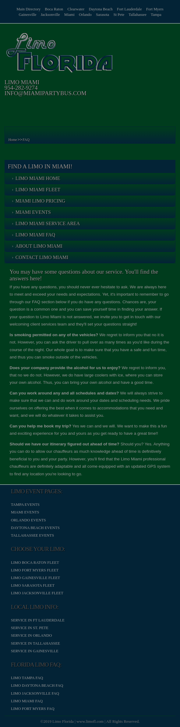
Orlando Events (28, 520)
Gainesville (27, 15)
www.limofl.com (90, 721)
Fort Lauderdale (129, 9)
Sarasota (102, 15)
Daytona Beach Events (35, 528)
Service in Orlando (31, 635)
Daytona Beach (101, 9)
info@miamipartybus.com (45, 93)
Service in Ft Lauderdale (38, 620)
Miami (69, 15)
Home (12, 140)
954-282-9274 (21, 88)
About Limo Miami (39, 246)
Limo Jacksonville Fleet (37, 593)
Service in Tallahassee (35, 643)
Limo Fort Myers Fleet (34, 570)
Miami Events (33, 212)
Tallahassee (138, 15)
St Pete (119, 15)
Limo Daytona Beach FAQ (37, 685)
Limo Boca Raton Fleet (35, 562)
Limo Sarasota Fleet (33, 585)
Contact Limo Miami (42, 257)
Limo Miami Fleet (38, 189)
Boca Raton (53, 9)
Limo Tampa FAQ (27, 678)
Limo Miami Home (38, 178)
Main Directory (28, 9)
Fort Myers (155, 9)
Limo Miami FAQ (35, 234)
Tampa (156, 15)
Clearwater (75, 9)
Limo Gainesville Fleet (35, 578)
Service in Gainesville (34, 651)
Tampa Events (25, 504)
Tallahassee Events (32, 535)
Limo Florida (63, 721)
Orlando (85, 15)
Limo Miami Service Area (48, 223)
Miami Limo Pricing (40, 200)
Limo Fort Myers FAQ (33, 709)
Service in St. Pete (29, 628)
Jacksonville (49, 15)
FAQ (26, 140)
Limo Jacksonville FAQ (35, 693)
